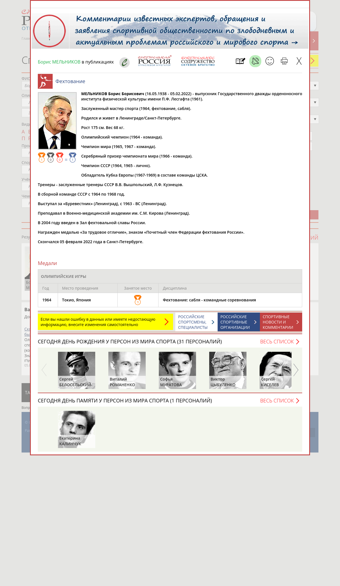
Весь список (277, 344)
